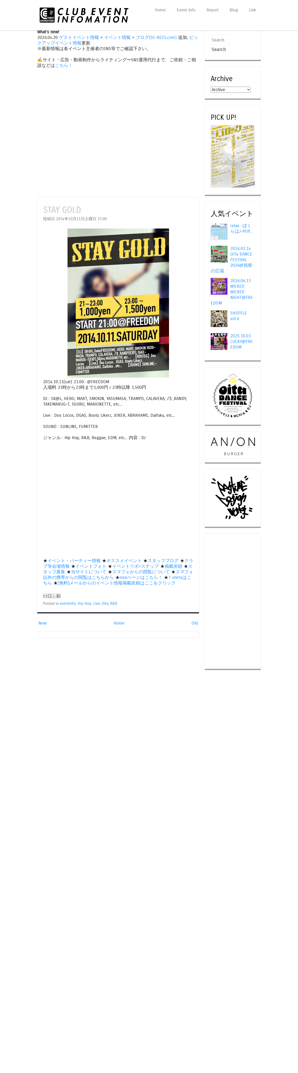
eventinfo (68, 603)
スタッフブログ (163, 560)
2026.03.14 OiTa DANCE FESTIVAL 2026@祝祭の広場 (231, 259)
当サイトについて (88, 571)
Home (160, 10)
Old (195, 623)
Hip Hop (84, 603)
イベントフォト (90, 566)
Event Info (186, 10)
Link (252, 10)
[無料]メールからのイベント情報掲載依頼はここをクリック (117, 583)
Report (213, 10)
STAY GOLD (62, 210)
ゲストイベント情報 (79, 37)
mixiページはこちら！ (141, 577)
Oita (105, 603)
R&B (113, 603)
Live (96, 603)
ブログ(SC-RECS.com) (156, 37)
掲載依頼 (173, 566)
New (42, 623)
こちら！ (64, 65)
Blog (234, 10)
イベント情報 (117, 37)
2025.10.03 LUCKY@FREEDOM (241, 341)
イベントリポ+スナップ (135, 566)
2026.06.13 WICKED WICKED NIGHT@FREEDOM (232, 292)
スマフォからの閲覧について (141, 571)
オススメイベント (124, 560)
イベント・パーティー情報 (74, 560)
